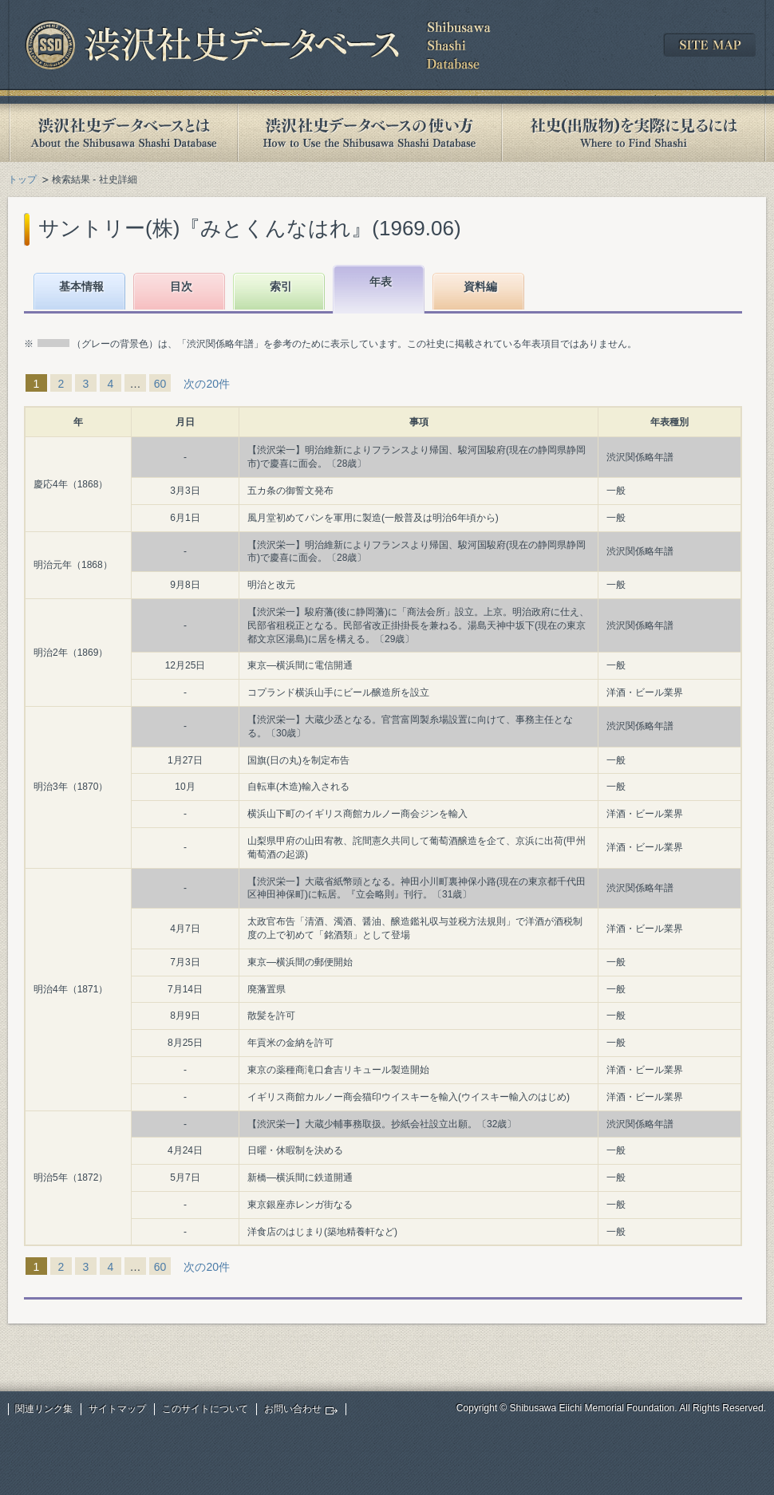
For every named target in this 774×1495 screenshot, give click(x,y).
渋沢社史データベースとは (122, 133)
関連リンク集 (44, 1408)
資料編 (480, 286)
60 (160, 383)
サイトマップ (117, 1408)
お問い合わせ (293, 1408)
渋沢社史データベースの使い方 (369, 133)
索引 (281, 286)
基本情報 (81, 286)
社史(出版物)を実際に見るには (633, 133)
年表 (380, 281)
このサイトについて (205, 1408)
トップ (22, 179)
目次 (181, 286)
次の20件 (207, 383)
